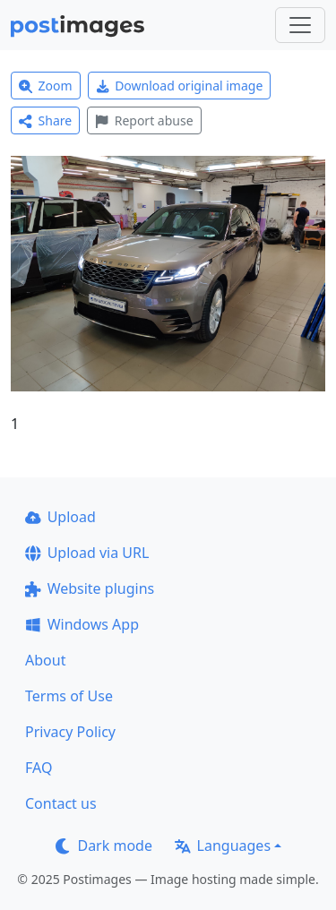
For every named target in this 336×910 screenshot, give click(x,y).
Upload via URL (87, 552)
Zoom (46, 85)
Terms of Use (69, 696)
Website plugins (89, 588)
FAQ (38, 767)
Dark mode (104, 845)
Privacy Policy (70, 732)
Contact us (61, 803)
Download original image (179, 85)
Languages (223, 845)
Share (45, 120)
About (45, 660)
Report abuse (144, 120)
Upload (60, 517)
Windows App (82, 624)
